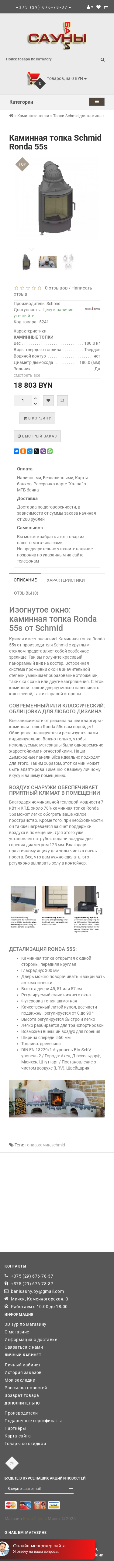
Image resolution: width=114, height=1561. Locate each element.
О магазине (17, 1331)
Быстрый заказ (37, 436)
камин (44, 1144)
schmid (58, 1144)
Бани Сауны (35, 1518)
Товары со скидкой (25, 1443)
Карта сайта (18, 1435)
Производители (21, 1413)
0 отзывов (55, 288)
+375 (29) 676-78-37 (32, 1276)
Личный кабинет (22, 1364)
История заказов (23, 1372)
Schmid (53, 303)
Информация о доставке (31, 1339)
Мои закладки (20, 1380)
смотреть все (27, 375)
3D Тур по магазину (26, 1324)
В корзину (37, 418)
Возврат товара (22, 1395)
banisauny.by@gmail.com (37, 1291)
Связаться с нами (24, 1347)
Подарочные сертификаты (33, 1420)
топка (31, 1144)
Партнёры (15, 1428)
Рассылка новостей (26, 1387)
